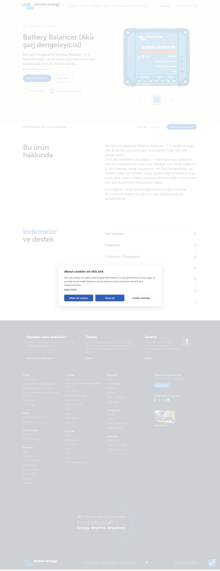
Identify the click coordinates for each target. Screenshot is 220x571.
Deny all (109, 297)
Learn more (70, 289)
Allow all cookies (78, 297)
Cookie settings (141, 297)
